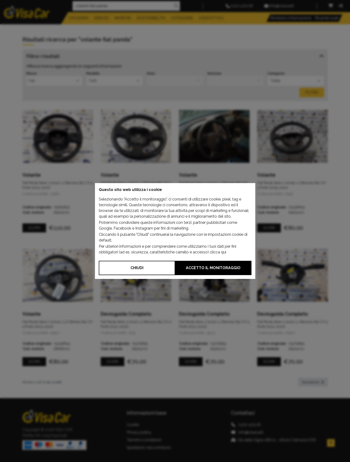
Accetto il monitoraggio (213, 268)
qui (223, 252)
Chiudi (137, 268)
